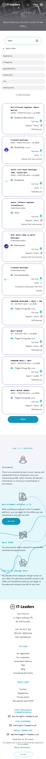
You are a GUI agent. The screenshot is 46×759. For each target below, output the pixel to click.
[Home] (11, 4)
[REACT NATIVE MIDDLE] (23, 400)
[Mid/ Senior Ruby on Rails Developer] (23, 246)
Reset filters (9, 49)
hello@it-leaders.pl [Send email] (25, 725)
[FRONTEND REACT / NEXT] (23, 371)
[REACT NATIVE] (23, 341)
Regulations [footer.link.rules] (23, 693)
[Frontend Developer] (23, 150)
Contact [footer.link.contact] (23, 689)
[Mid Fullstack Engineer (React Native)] (23, 118)
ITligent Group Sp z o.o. (23, 308)
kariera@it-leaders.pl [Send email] (25, 716)
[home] (23, 606)
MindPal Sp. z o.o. (20, 147)
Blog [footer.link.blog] (23, 669)
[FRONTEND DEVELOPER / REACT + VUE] (23, 311)
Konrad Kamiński (20, 275)
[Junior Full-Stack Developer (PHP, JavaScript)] (23, 181)
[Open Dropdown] (23, 56)
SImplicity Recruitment (22, 117)
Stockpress (17, 180)
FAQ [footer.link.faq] (23, 665)
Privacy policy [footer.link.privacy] (23, 697)
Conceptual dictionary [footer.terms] (23, 673)
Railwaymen (18, 245)
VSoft (15, 213)
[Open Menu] (38, 4)
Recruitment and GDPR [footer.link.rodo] (23, 701)
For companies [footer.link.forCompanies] (23, 658)
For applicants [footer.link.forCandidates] (23, 654)
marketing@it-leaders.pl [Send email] (25, 734)
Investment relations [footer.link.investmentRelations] (23, 661)
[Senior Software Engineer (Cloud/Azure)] (23, 213)
